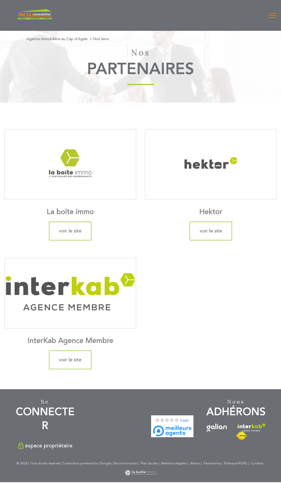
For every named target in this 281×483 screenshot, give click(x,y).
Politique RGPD (235, 463)
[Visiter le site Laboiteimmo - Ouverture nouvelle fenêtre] (140, 474)
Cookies (257, 463)
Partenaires (212, 463)
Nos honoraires (125, 463)
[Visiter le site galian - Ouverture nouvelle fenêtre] (217, 427)
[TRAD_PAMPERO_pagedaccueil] (35, 18)
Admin (195, 463)
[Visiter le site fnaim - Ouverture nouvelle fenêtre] (241, 436)
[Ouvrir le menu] (272, 15)
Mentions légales (173, 463)
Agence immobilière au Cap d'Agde (57, 39)
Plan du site (149, 463)
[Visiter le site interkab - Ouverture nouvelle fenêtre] (251, 427)
